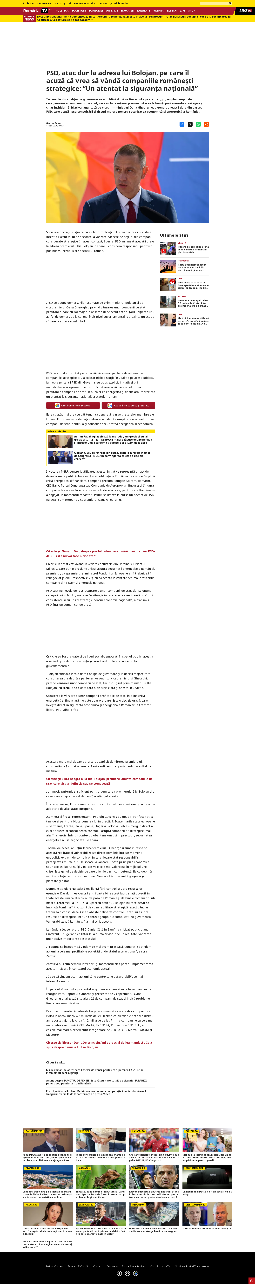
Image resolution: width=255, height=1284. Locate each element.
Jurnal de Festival (119, 3)
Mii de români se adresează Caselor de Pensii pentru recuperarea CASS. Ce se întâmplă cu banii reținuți (95, 1071)
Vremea (158, 10)
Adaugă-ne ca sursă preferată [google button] (128, 405)
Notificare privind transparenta (192, 1266)
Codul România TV (160, 1266)
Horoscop (60, 3)
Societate (79, 10)
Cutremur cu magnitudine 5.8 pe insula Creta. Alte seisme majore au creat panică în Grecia (193, 303)
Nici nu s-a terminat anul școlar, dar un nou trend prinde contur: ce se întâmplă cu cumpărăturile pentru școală (207, 1158)
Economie (96, 10)
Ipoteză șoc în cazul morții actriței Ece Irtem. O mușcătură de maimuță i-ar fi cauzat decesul (47, 1231)
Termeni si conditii (78, 1266)
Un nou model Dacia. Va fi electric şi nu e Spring (207, 1193)
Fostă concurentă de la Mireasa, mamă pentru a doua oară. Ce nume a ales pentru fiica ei (101, 1158)
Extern (172, 10)
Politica (62, 10)
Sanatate (143, 10)
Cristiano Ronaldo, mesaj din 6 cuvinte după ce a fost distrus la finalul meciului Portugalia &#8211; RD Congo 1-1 (154, 1158)
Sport (192, 10)
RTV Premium (44, 3)
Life (182, 10)
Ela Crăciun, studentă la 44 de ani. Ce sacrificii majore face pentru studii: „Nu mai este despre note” (193, 321)
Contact (97, 1266)
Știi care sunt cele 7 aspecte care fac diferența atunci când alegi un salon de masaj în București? (47, 1244)
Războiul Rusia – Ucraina (82, 3)
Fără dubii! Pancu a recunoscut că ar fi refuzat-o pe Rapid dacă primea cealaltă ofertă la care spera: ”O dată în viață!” (101, 1231)
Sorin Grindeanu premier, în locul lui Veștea (207, 1228)
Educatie (127, 10)
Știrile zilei (28, 3)
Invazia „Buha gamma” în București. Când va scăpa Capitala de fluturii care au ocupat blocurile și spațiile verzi (100, 1194)
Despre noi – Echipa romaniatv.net (126, 1266)
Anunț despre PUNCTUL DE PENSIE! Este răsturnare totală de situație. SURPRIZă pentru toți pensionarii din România (96, 1082)
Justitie (112, 10)
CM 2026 (103, 3)
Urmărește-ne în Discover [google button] (73, 405)
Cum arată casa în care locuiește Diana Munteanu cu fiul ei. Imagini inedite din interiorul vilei (193, 285)
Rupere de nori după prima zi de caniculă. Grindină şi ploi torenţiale (193, 250)
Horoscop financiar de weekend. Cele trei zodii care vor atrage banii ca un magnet (153, 1230)
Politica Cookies (54, 1266)
